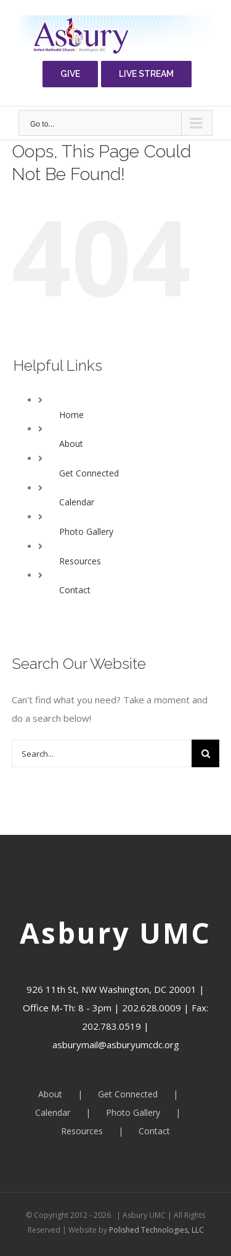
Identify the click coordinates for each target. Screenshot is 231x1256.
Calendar (76, 502)
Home (71, 415)
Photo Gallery (86, 531)
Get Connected (89, 473)
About (71, 443)
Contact (75, 590)
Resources (80, 561)
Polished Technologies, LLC (155, 1230)
